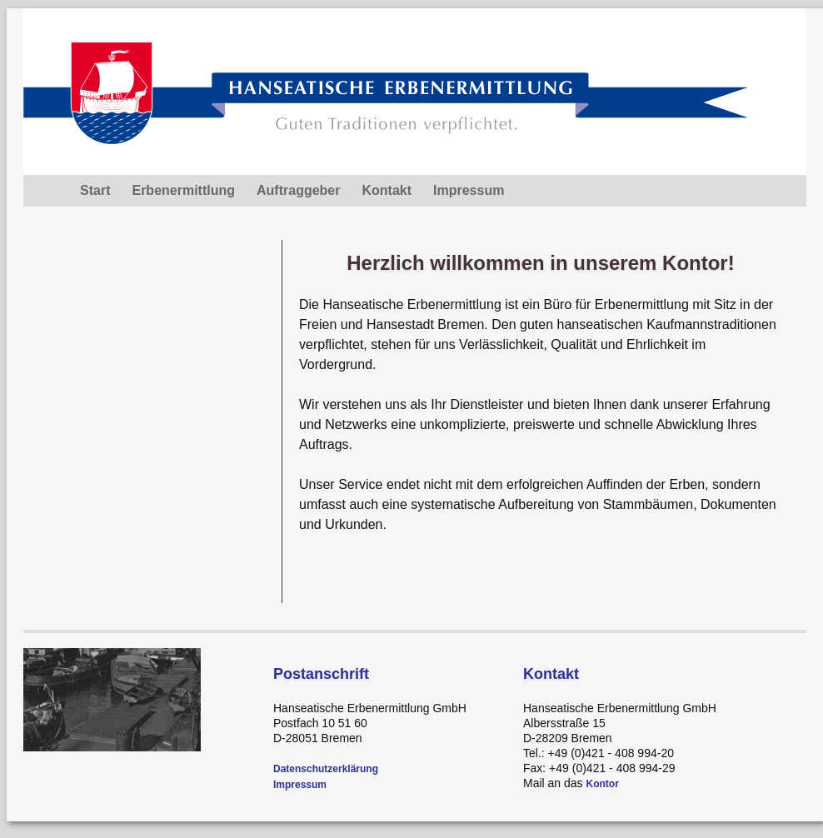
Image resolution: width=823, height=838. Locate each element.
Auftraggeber (298, 190)
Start (95, 190)
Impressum (468, 190)
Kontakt (387, 190)
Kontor (602, 784)
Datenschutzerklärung (325, 769)
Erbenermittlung (183, 190)
